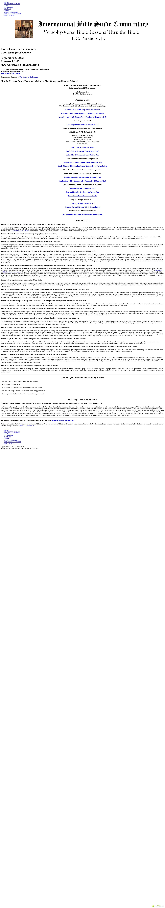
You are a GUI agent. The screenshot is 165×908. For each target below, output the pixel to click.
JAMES (6, 10)
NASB (7, 73)
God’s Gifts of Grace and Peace (82, 147)
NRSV (17, 73)
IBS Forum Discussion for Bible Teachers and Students (82, 214)
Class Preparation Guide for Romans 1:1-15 (82, 124)
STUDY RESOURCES (11, 12)
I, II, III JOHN (8, 7)
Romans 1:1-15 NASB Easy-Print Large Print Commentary (82, 113)
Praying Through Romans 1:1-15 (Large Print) (82, 207)
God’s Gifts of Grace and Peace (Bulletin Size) (82, 155)
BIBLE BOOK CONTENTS (12, 14)
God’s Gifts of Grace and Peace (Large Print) (82, 151)
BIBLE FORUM (9, 15)
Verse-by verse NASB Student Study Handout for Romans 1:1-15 (82, 117)
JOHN (6, 5)
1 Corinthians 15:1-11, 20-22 (19, 230)
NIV (13, 73)
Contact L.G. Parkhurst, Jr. (26, 425)
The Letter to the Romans (29, 77)
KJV (3, 73)
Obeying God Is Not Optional (12, 272)
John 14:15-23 (159, 270)
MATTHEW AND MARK (12, 4)
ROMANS (7, 9)
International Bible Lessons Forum (63, 420)
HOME (6, 2)
